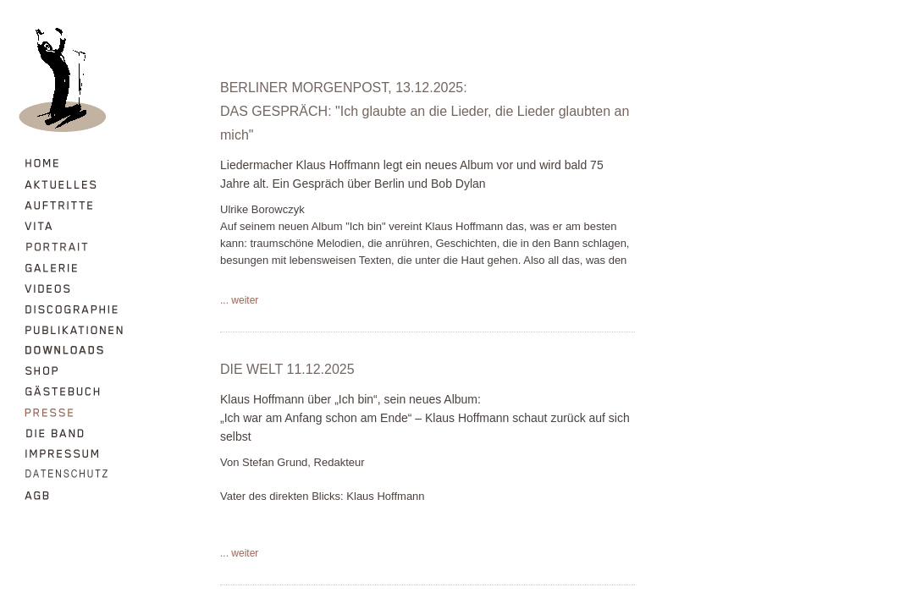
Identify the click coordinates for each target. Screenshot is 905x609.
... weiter (239, 300)
